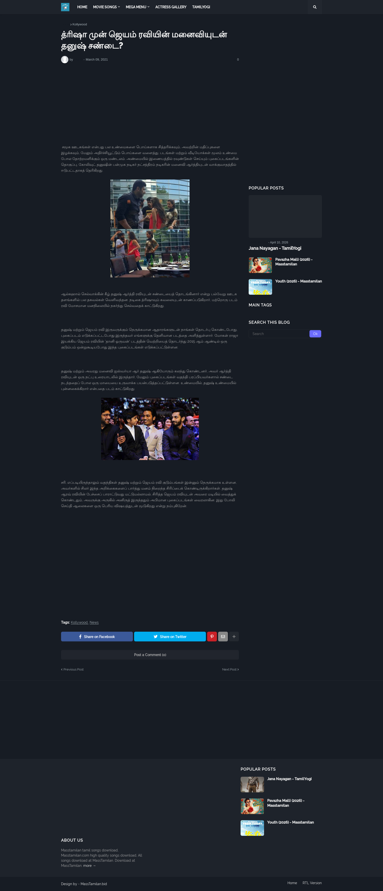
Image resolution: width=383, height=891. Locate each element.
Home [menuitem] (82, 7)
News (94, 622)
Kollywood (80, 24)
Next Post (229, 669)
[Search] (285, 333)
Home (65, 24)
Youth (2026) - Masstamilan (298, 281)
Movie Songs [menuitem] (105, 7)
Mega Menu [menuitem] (136, 7)
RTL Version (312, 884)
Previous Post (74, 669)
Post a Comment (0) (150, 655)
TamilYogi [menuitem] (201, 7)
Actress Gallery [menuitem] (170, 7)
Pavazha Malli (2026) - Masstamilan (293, 261)
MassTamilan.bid (94, 884)
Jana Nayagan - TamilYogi (275, 248)
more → (89, 866)
